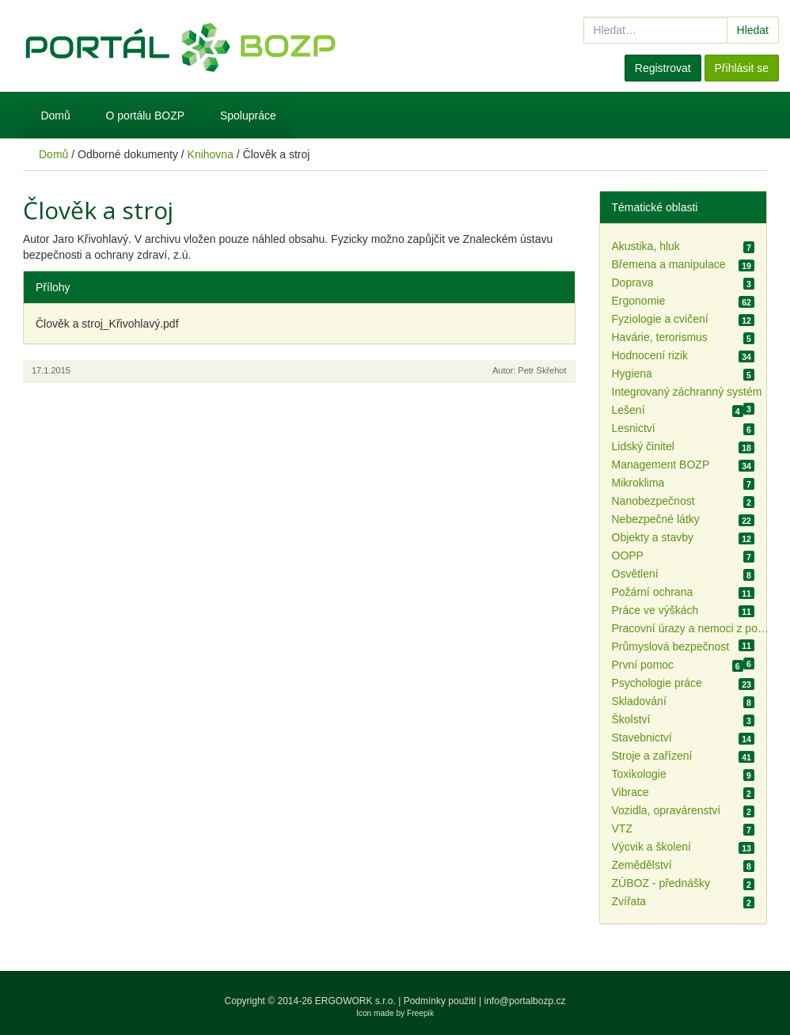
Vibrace (630, 792)
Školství (631, 719)
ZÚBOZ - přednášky (661, 883)
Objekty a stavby (653, 537)
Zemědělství (642, 865)
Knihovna (211, 154)
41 (746, 757)
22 (746, 520)
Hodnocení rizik (650, 355)
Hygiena (632, 373)
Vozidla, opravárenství (666, 810)
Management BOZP (661, 464)
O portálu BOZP (145, 115)
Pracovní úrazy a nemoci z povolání (691, 628)
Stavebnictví (642, 737)
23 (746, 684)
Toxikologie (639, 774)
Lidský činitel (643, 446)
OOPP (628, 555)
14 (746, 739)
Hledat (753, 30)
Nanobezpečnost (653, 501)
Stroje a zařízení (652, 755)
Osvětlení (635, 573)
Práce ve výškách (655, 610)
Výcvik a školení (651, 846)
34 (746, 357)
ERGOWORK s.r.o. (356, 1001)
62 (746, 302)
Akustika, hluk (646, 246)
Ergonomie (639, 300)
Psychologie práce (657, 683)
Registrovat (663, 68)
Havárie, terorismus (660, 337)
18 (746, 448)
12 (746, 320)
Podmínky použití (440, 1001)
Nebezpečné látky (656, 519)
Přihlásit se (742, 68)
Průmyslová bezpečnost (671, 646)
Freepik (420, 1013)
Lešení (628, 410)
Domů (55, 115)
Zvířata (629, 901)
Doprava (633, 282)
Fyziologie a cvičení (660, 319)
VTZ (622, 828)
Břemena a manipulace (669, 264)
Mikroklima (638, 482)
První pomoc (643, 664)
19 (746, 266)
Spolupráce (248, 115)
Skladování (639, 701)
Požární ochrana (652, 592)
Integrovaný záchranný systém (687, 391)
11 (746, 593)
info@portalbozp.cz (525, 1001)
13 (746, 848)
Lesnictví (633, 428)
